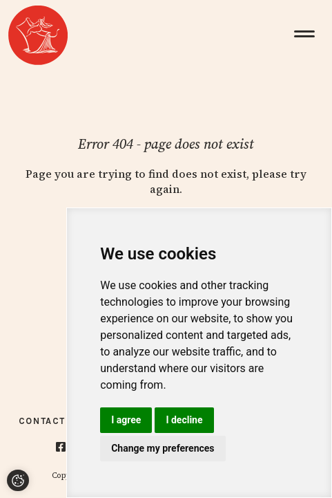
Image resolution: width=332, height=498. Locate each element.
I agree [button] (126, 419)
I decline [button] (184, 419)
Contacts (45, 421)
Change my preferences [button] (162, 448)
